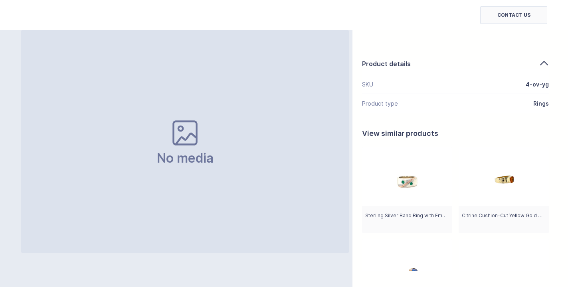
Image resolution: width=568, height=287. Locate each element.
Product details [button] (455, 64)
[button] (513, 15)
